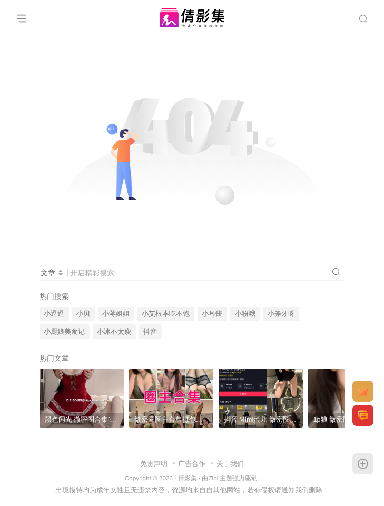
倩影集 (187, 477)
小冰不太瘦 (114, 331)
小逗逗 (54, 314)
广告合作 (191, 464)
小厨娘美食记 (64, 331)
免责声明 (154, 464)
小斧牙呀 (281, 314)
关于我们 (230, 464)
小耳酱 (212, 314)
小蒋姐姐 (116, 314)
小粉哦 (245, 314)
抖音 (150, 331)
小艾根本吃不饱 (166, 314)
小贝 (83, 314)
